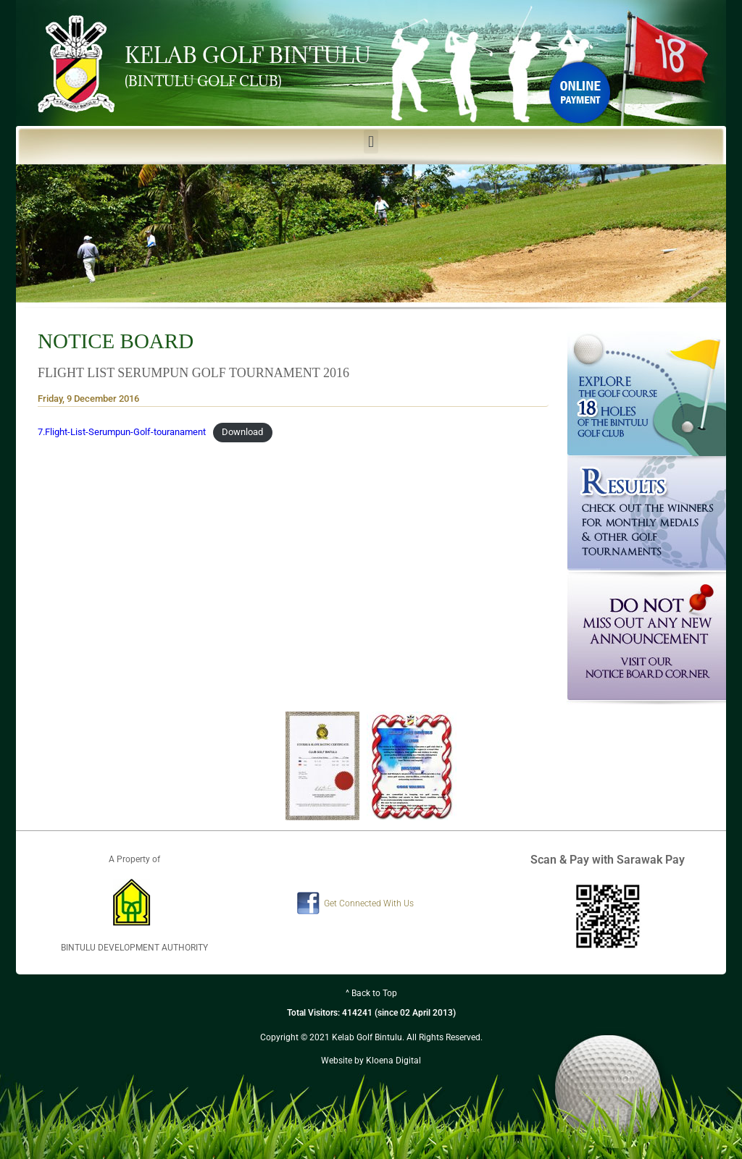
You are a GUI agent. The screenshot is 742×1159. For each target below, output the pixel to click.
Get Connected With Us (369, 903)
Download (242, 431)
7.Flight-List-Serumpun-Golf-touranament (122, 431)
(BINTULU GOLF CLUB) (203, 81)
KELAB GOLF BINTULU (248, 55)
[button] (371, 141)
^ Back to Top (371, 993)
